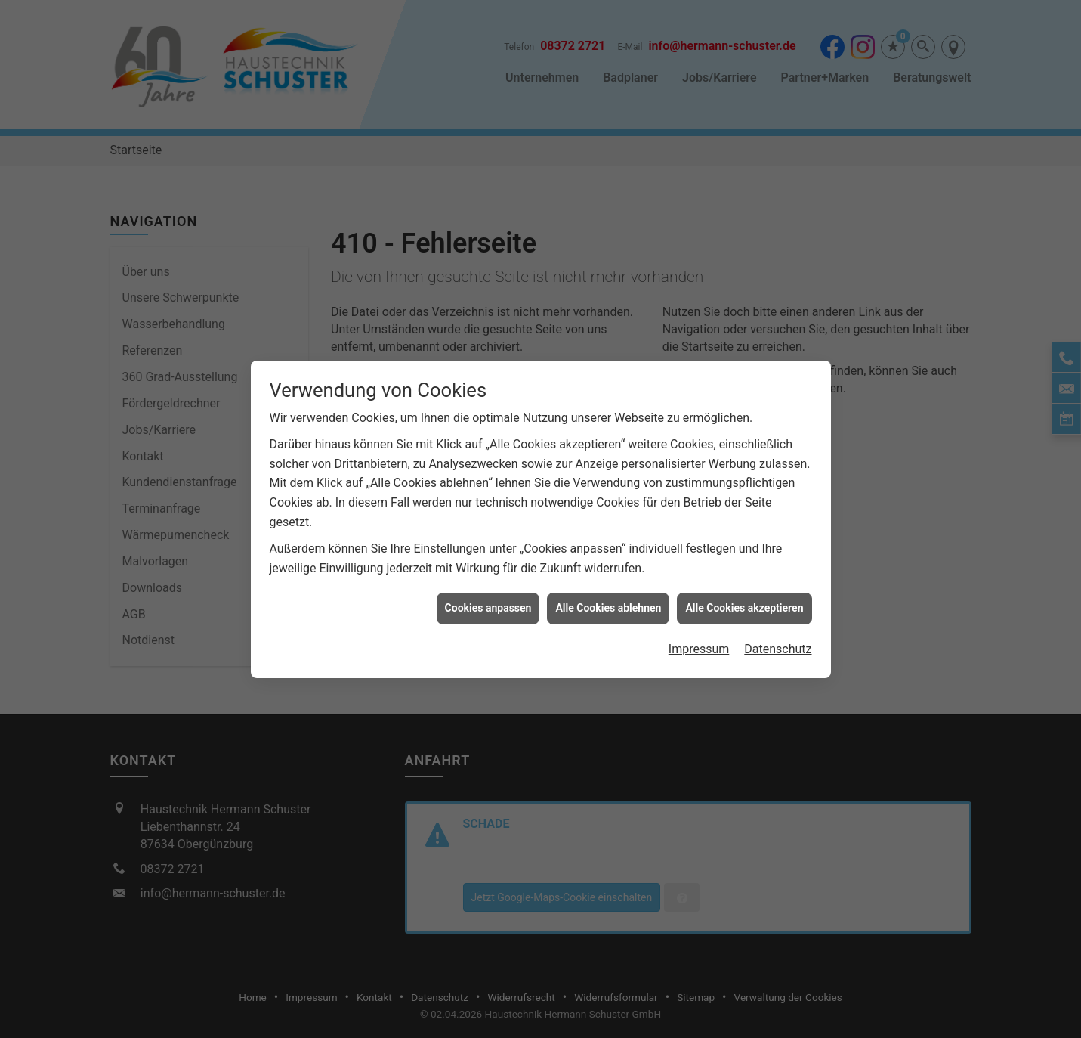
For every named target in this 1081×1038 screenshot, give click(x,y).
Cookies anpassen (488, 602)
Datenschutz (777, 642)
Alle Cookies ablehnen (608, 602)
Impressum (699, 642)
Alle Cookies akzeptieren (744, 602)
